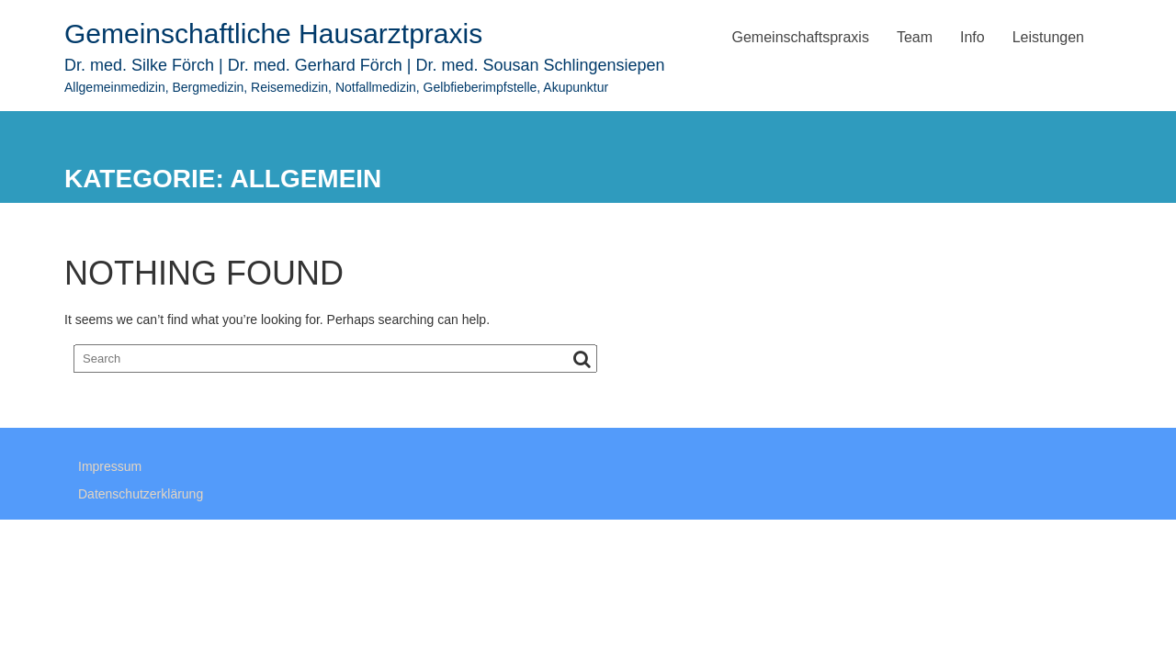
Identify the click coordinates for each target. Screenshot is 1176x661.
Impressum (109, 469)
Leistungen (1048, 37)
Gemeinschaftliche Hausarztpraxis (273, 33)
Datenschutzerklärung (140, 496)
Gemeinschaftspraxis (800, 37)
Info (972, 37)
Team (915, 37)
